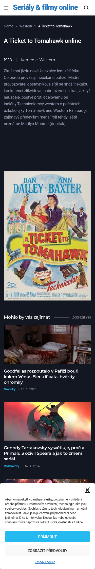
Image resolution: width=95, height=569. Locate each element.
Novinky (9, 389)
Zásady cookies (45, 562)
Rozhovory (11, 466)
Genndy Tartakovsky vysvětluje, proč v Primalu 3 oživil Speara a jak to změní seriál (44, 453)
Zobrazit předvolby (47, 550)
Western (25, 26)
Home (8, 26)
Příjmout (47, 536)
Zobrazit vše (81, 317)
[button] (87, 489)
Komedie (29, 59)
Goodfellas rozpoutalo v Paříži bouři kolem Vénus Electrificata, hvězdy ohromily (41, 377)
